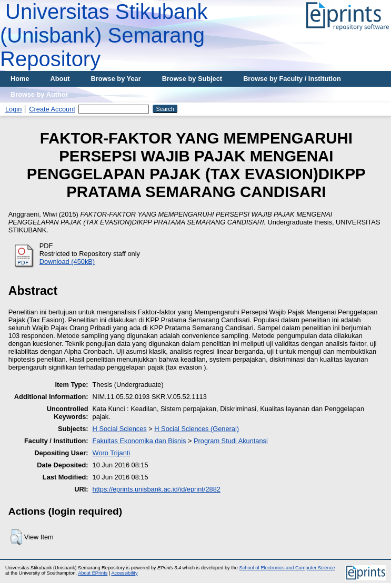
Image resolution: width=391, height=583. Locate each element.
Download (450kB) (67, 261)
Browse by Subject (192, 79)
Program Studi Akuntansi (231, 441)
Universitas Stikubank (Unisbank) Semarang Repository (104, 35)
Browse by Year (116, 79)
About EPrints (92, 573)
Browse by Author (39, 94)
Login (13, 109)
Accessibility (124, 573)
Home (20, 79)
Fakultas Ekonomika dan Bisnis (139, 441)
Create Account (52, 109)
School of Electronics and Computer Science (287, 567)
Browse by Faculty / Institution (292, 79)
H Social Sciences (120, 429)
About (60, 79)
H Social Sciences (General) (196, 429)
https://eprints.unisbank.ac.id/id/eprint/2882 (156, 489)
